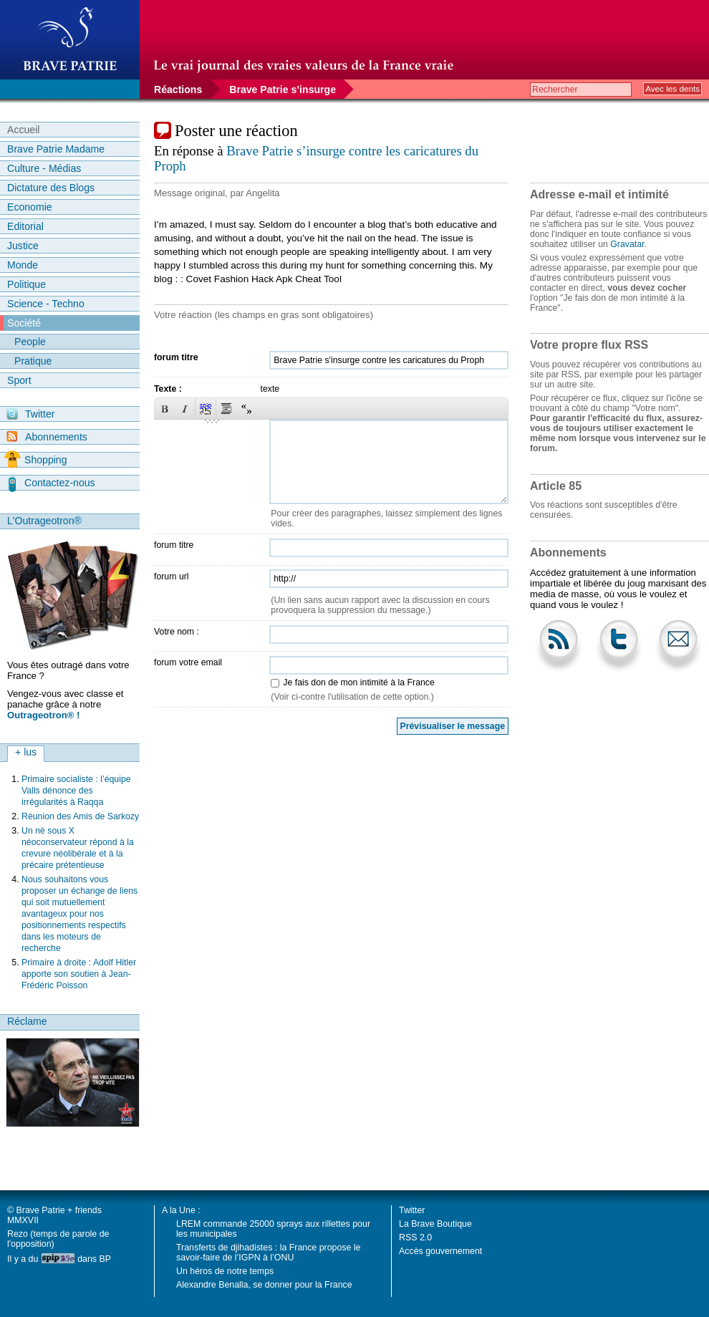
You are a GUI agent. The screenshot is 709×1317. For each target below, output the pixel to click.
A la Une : (181, 1210)
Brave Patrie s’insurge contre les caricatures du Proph (316, 158)
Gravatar (627, 244)
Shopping (35, 460)
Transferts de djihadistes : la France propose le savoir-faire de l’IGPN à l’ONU (268, 1253)
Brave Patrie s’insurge (282, 89)
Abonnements (46, 436)
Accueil (23, 129)
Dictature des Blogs (51, 187)
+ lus (26, 752)
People (30, 341)
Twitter (30, 414)
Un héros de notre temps (225, 1271)
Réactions (178, 89)
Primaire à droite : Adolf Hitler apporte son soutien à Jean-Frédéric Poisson (78, 973)
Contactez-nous (51, 483)
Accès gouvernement (440, 1251)
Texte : (168, 389)
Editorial (25, 226)
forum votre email (188, 662)
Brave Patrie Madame (56, 149)
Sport (19, 380)
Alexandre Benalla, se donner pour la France (264, 1285)
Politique (26, 284)
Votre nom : (176, 632)
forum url (171, 576)
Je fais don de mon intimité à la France (358, 682)
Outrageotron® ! (43, 715)
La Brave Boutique (435, 1224)
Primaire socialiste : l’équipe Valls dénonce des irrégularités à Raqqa (76, 790)
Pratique (33, 361)
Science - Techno (46, 303)
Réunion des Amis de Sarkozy (80, 816)
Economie (29, 207)
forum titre (176, 357)
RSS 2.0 (415, 1237)
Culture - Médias (44, 168)
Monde (22, 265)
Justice (23, 245)
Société (24, 323)
